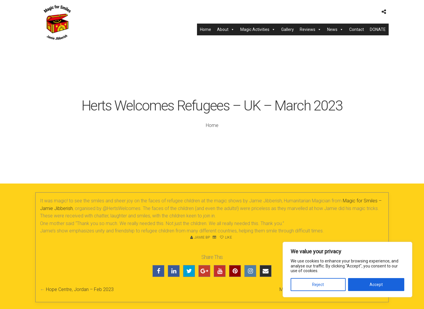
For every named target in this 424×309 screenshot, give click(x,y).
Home (205, 29)
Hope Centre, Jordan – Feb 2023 (80, 289)
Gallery (287, 29)
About (225, 29)
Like (226, 237)
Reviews (310, 29)
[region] (347, 269)
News (335, 29)
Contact (356, 29)
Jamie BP (202, 237)
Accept (376, 284)
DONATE (378, 29)
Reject (318, 284)
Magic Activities (257, 29)
